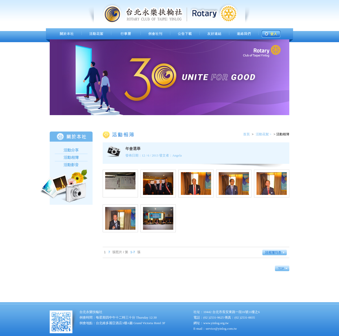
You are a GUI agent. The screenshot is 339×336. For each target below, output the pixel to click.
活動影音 (71, 165)
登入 (271, 34)
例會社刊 (155, 34)
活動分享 (71, 150)
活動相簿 (71, 158)
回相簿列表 (275, 252)
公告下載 (185, 34)
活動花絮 (96, 34)
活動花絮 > (264, 134)
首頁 (246, 134)
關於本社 (67, 34)
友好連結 (214, 34)
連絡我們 (244, 34)
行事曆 (126, 34)
